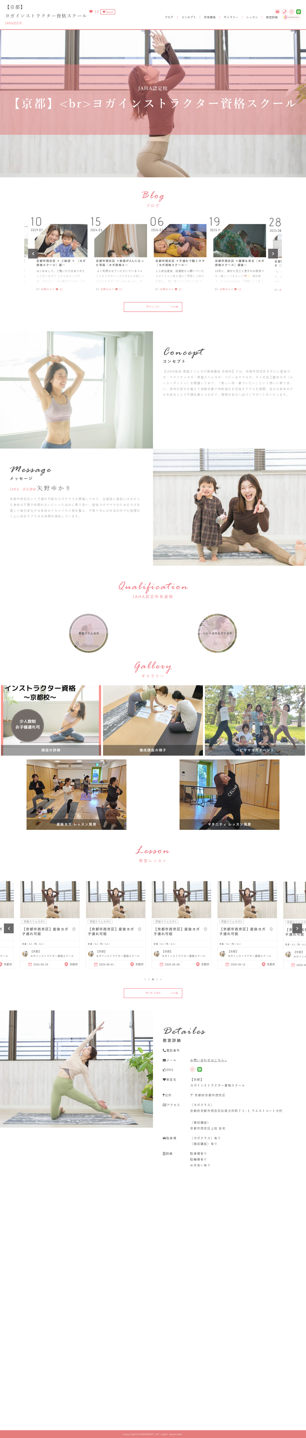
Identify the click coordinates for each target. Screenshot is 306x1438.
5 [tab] (161, 995)
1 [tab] (145, 995)
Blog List (162, 323)
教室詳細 (272, 17)
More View (161, 1025)
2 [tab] (149, 995)
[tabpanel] (186, 940)
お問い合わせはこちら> (208, 1076)
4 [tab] (157, 995)
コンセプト (188, 17)
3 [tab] (153, 995)
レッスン (252, 17)
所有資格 (210, 17)
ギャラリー (231, 17)
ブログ (169, 17)
